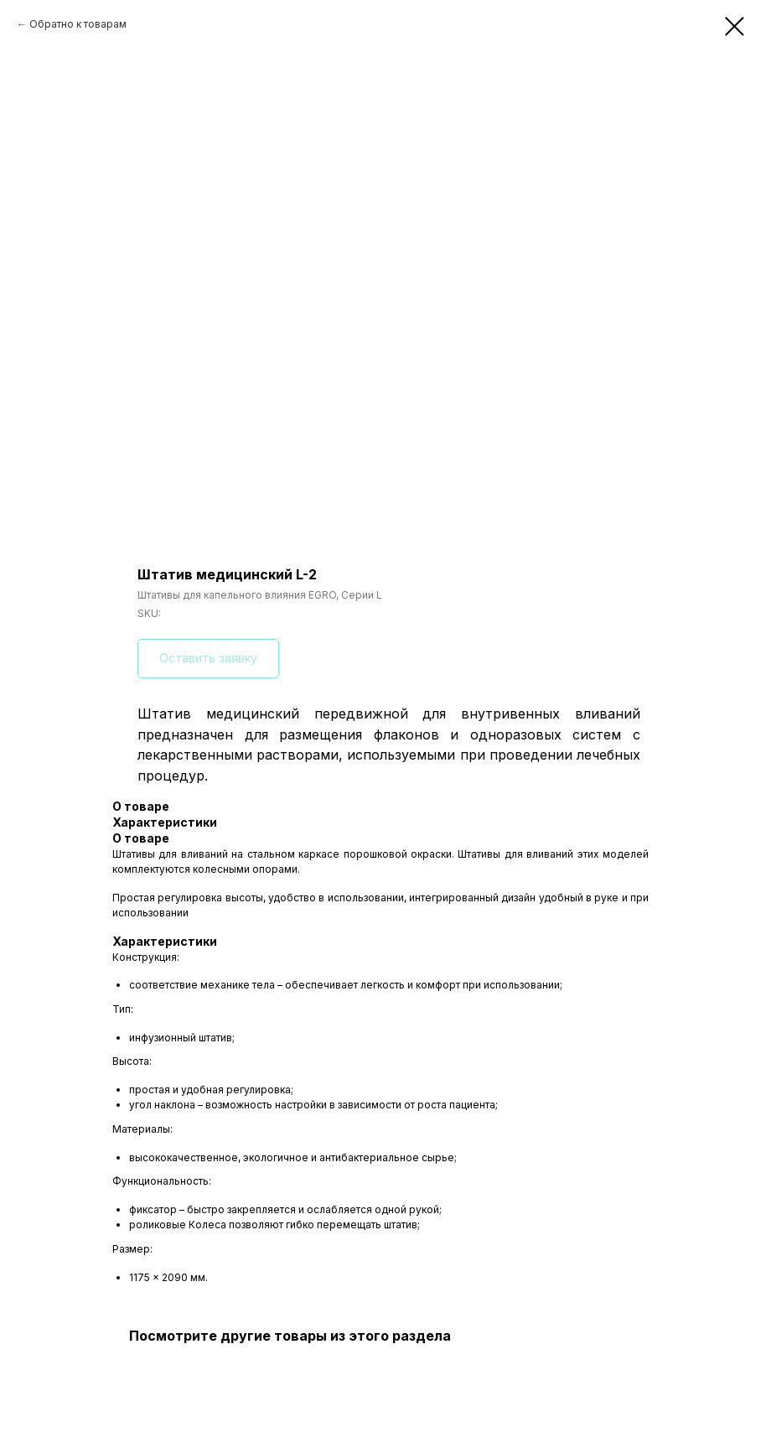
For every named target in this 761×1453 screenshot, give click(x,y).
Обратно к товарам (78, 24)
